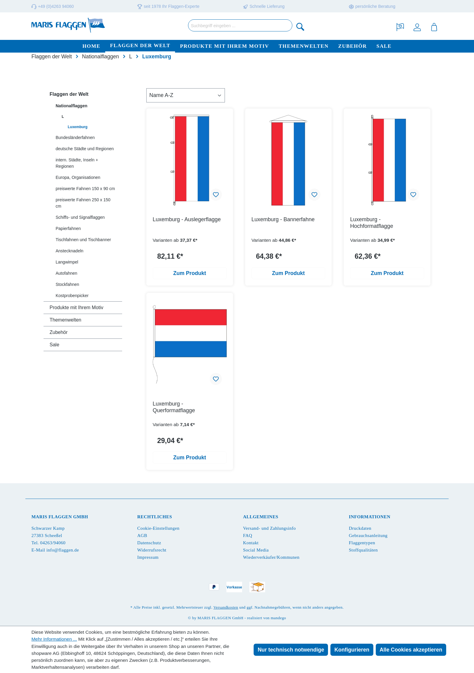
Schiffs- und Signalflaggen (80, 217)
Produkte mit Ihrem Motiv (76, 307)
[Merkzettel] (400, 26)
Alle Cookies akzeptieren (411, 650)
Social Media (256, 550)
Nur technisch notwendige (291, 650)
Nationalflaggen (71, 105)
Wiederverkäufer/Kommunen (271, 557)
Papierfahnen (68, 228)
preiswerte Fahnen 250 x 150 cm (83, 203)
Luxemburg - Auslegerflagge (187, 219)
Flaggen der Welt (69, 94)
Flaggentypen (362, 542)
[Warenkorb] (434, 26)
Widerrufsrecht (151, 550)
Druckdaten (360, 528)
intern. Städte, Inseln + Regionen (77, 163)
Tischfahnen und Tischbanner (83, 239)
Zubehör (59, 332)
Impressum (148, 557)
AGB (142, 535)
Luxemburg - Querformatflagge (174, 407)
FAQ (247, 535)
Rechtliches (154, 516)
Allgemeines (260, 516)
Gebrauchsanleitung (368, 535)
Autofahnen (66, 273)
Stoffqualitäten (363, 550)
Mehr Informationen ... (54, 639)
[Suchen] (300, 26)
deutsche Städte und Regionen (85, 148)
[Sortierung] (185, 95)
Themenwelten (65, 319)
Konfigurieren (351, 650)
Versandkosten (225, 607)
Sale (54, 344)
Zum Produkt (189, 273)
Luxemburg (77, 127)
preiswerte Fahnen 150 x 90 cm (85, 188)
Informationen (369, 516)
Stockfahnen (67, 284)
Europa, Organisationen (78, 177)
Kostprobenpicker (72, 295)
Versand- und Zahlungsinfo (269, 528)
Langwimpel (67, 262)
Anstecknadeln (69, 250)
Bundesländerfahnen (75, 137)
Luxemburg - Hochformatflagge (371, 222)
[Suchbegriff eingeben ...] (240, 25)
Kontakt (250, 542)
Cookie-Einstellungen (158, 528)
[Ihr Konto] (417, 26)
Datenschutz (149, 542)
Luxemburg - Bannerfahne (283, 219)
